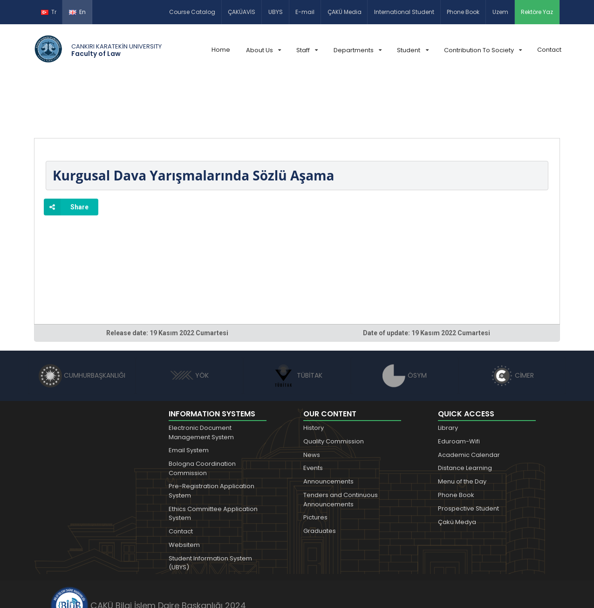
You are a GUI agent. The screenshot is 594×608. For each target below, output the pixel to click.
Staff (307, 50)
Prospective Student (468, 456)
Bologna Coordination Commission (202, 416)
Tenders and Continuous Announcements (340, 447)
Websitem (184, 492)
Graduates (319, 478)
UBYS (275, 12)
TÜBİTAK (297, 323)
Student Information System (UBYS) (210, 511)
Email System (189, 398)
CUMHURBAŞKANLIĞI (82, 323)
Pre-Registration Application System (211, 438)
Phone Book (463, 12)
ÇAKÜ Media (345, 12)
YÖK (189, 323)
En (77, 12)
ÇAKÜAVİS (241, 12)
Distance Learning (465, 415)
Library (448, 375)
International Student (404, 12)
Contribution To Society (483, 50)
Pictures (315, 465)
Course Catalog (192, 12)
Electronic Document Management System (201, 380)
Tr (48, 12)
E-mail (304, 12)
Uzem (500, 12)
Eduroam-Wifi (459, 389)
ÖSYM (404, 323)
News (311, 402)
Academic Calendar (469, 402)
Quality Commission (333, 389)
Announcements (328, 429)
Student (412, 50)
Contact (549, 49)
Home (221, 49)
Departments (358, 50)
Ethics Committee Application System (213, 461)
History (313, 375)
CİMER (512, 323)
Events (313, 415)
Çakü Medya (457, 469)
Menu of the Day (462, 429)
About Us (263, 50)
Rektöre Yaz (537, 12)
